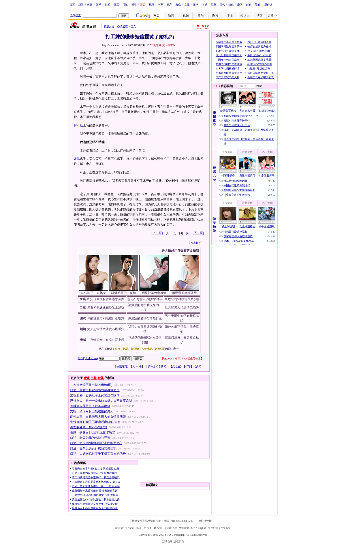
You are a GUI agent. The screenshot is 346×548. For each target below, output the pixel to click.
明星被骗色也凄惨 (154, 293)
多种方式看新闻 (157, 366)
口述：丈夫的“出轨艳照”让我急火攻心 (96, 443)
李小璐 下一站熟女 (93, 293)
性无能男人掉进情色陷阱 (182, 307)
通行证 (268, 4)
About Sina (133, 527)
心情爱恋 (122, 26)
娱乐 (98, 4)
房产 (169, 4)
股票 (116, 4)
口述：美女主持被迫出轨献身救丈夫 (95, 390)
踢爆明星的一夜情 (123, 293)
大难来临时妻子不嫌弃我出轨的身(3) (95, 422)
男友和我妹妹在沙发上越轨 (105, 307)
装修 (77, 159)
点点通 (176, 366)
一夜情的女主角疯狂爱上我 (105, 340)
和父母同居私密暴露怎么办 (105, 299)
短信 (231, 4)
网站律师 (184, 527)
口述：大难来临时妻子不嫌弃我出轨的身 (98, 453)
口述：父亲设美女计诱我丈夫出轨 (93, 448)
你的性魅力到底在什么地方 (105, 318)
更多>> (272, 15)
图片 (215, 15)
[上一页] (157, 233)
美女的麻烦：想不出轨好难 (88, 427)
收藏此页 (122, 366)
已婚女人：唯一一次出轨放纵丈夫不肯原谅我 (101, 400)
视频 (151, 4)
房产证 (78, 125)
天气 (222, 4)
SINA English (198, 527)
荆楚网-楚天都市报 (164, 45)
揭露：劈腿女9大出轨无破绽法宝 (92, 432)
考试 (204, 4)
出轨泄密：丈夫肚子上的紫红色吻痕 (95, 395)
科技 (125, 4)
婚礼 (101, 378)
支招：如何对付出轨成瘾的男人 (91, 411)
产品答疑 (225, 527)
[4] (188, 233)
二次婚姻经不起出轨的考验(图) (91, 385)
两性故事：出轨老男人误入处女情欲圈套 (98, 416)
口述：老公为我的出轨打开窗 (90, 438)
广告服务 (146, 527)
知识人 (245, 15)
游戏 (178, 4)
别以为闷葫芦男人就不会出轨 (90, 406)
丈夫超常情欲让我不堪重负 (105, 329)
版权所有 (178, 541)
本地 (230, 15)
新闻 (81, 4)
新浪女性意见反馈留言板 (146, 520)
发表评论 (196, 242)
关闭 (198, 366)
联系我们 (159, 527)
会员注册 (213, 527)
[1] (167, 233)
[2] (174, 233)
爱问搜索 (75, 15)
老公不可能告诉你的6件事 (145, 299)
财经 (107, 4)
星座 (213, 4)
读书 (195, 4)
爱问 (240, 4)
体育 (89, 4)
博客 (134, 4)
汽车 (160, 4)
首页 (72, 4)
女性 (187, 4)
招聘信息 (171, 527)
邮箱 (248, 4)
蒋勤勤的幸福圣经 (184, 293)
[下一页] (198, 233)
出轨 (94, 378)
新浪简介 (120, 527)
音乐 (200, 15)
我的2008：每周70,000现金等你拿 (181, 358)
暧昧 (87, 378)
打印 (188, 366)
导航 (257, 4)
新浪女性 (109, 26)
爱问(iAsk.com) (88, 358)
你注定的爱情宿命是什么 (145, 318)
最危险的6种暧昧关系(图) (182, 299)
